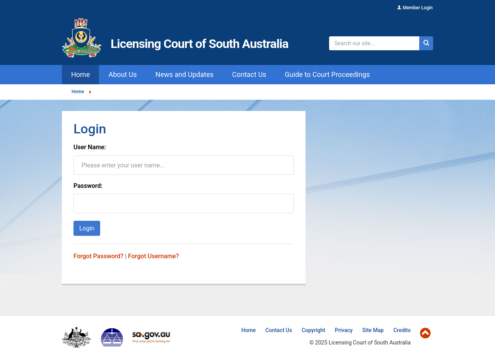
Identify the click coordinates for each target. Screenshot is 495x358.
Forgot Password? (98, 256)
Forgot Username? (153, 256)
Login (86, 228)
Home (78, 91)
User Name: (89, 147)
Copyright (313, 330)
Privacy (344, 330)
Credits (402, 330)
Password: (87, 185)
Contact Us (278, 330)
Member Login (418, 7)
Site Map (373, 330)
